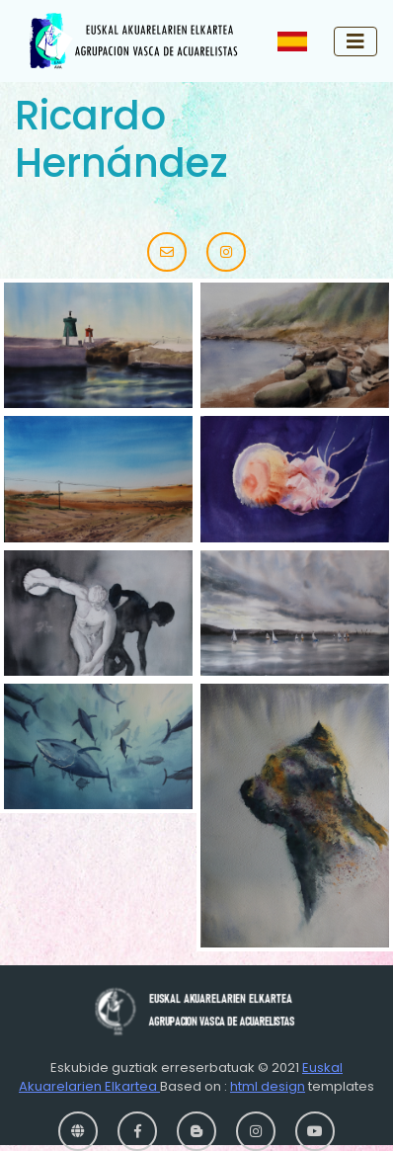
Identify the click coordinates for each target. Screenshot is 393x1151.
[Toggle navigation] (355, 41)
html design (267, 1086)
